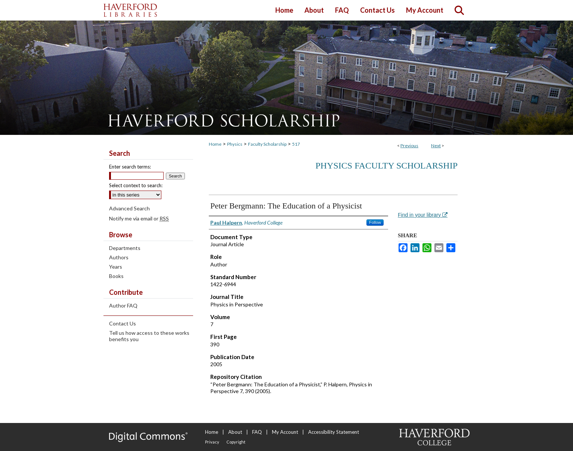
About (235, 432)
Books (116, 276)
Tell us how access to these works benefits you (149, 336)
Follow (375, 222)
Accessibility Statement (333, 432)
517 (296, 144)
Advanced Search (129, 208)
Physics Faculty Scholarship (386, 165)
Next (436, 145)
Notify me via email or (139, 218)
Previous (409, 145)
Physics (234, 144)
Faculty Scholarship (267, 144)
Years (115, 266)
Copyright (235, 441)
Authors (118, 257)
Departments (124, 248)
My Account (285, 432)
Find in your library (422, 215)
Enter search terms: (130, 167)
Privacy (212, 441)
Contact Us (122, 323)
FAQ (257, 432)
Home (215, 144)
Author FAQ (123, 305)
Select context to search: (135, 185)
